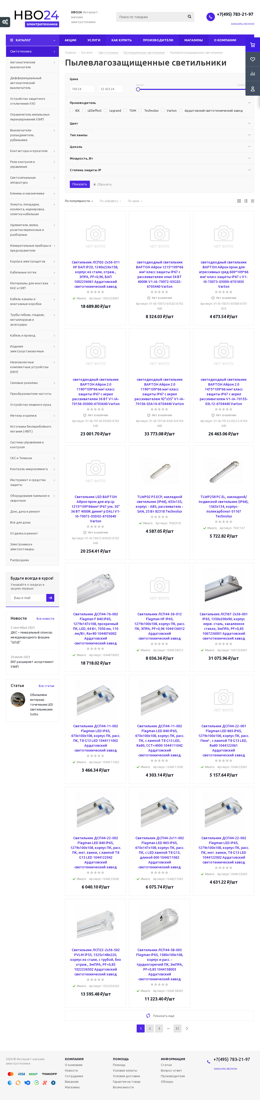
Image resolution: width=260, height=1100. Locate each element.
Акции (70, 40)
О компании (225, 40)
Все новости (45, 618)
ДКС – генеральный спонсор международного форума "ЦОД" (31, 637)
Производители (158, 40)
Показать (79, 184)
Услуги (93, 40)
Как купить (121, 40)
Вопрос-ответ (171, 1070)
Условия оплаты (125, 1070)
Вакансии (72, 1081)
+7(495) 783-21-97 (235, 14)
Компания (74, 1059)
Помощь (121, 1059)
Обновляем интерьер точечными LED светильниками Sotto (41, 704)
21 (177, 1028)
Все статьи (46, 685)
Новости (71, 1070)
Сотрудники (74, 1076)
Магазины (193, 40)
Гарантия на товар (127, 1081)
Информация (173, 1059)
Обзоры (167, 1081)
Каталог (23, 40)
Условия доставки (126, 1076)
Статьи (166, 1064)
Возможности (123, 1087)
